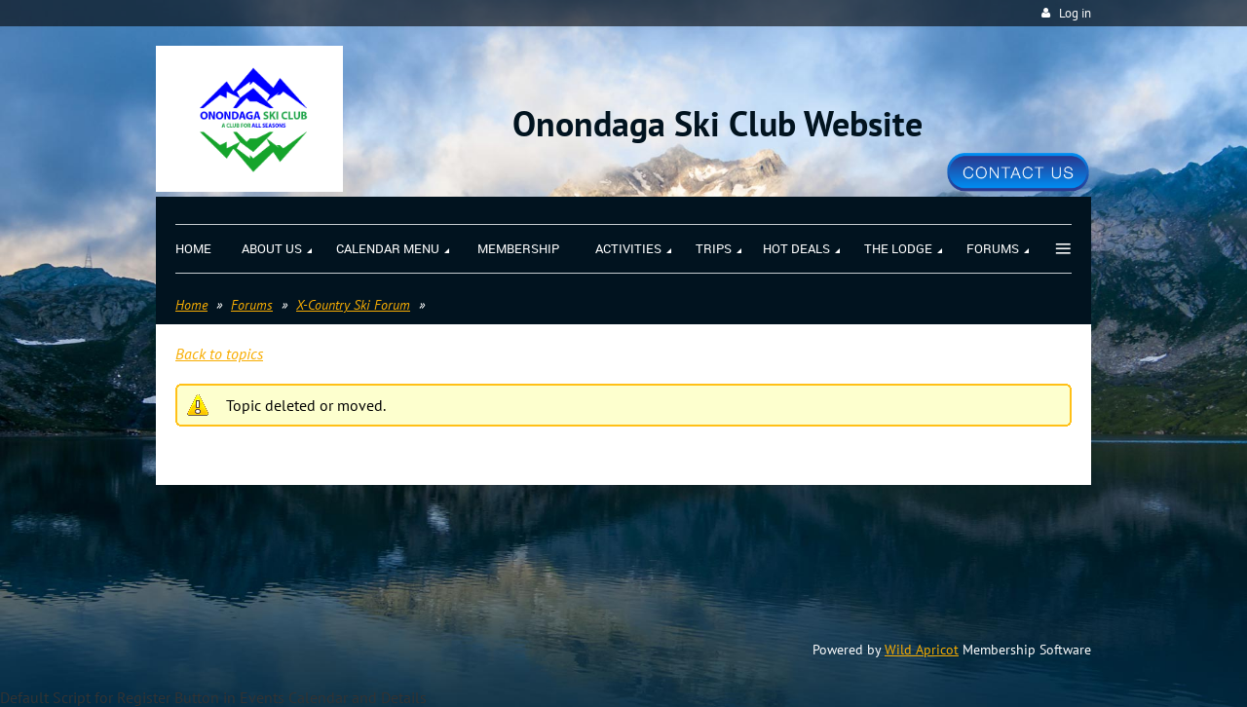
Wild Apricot (922, 649)
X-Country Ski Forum (353, 305)
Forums (252, 305)
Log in (1075, 13)
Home (191, 305)
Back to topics (219, 353)
